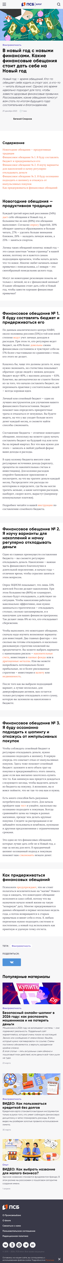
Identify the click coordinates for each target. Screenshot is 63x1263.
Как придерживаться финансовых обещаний (30, 187)
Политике (50, 1260)
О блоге (7, 1220)
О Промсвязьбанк (12, 1215)
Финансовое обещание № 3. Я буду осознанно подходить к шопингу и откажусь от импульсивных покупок (31, 180)
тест (23, 805)
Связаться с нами (12, 1225)
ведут (16, 337)
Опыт (5, 1164)
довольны (36, 345)
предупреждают (26, 887)
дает (5, 217)
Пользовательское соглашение (19, 1231)
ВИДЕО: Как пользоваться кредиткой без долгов (24, 1105)
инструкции (45, 505)
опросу (34, 224)
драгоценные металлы (16, 661)
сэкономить (26, 855)
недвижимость (12, 676)
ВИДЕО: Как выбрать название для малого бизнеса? (29, 1171)
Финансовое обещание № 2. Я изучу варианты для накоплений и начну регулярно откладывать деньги (31, 169)
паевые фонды (37, 657)
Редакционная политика (15, 1236)
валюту (40, 672)
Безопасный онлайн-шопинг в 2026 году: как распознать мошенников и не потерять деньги (29, 1018)
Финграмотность (12, 45)
